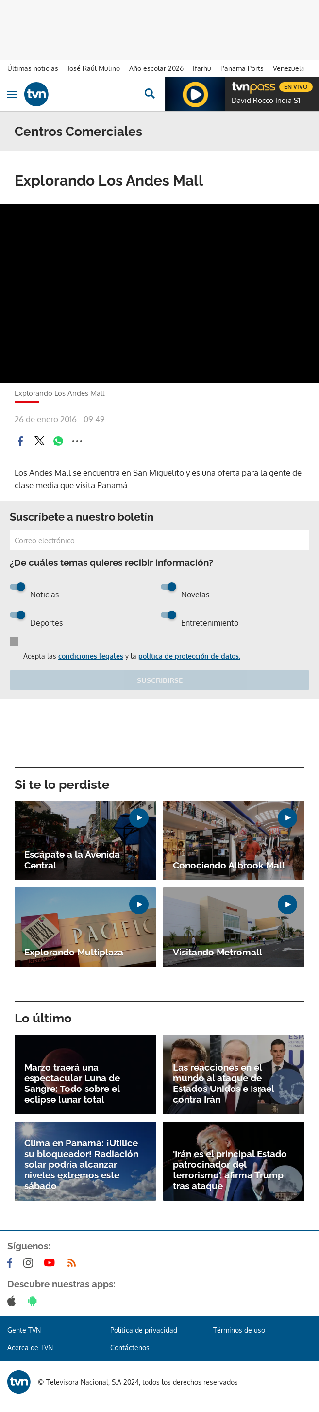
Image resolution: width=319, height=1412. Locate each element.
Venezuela (289, 68)
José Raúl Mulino (93, 68)
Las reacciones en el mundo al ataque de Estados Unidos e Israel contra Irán (223, 1083)
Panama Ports (242, 68)
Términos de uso (239, 1330)
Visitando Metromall (217, 952)
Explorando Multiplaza (73, 952)
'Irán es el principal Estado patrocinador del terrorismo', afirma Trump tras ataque (230, 1169)
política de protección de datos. (189, 656)
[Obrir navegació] (12, 94)
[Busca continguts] (149, 94)
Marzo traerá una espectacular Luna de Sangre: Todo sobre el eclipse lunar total (72, 1083)
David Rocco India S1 (266, 100)
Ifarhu (202, 68)
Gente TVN (24, 1330)
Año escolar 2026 (156, 68)
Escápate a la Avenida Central (72, 859)
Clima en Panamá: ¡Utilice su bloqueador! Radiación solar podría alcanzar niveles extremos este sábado (81, 1164)
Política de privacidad (143, 1330)
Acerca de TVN (30, 1348)
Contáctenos (130, 1348)
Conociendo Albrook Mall (229, 865)
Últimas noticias (32, 68)
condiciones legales (90, 656)
